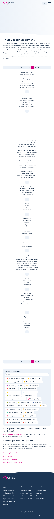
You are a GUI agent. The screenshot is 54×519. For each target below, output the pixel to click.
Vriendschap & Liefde (30, 423)
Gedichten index (8, 490)
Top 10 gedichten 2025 (26, 498)
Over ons (6, 505)
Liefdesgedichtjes (34, 399)
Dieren (20, 385)
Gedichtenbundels (41, 490)
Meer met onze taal (9, 502)
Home (5, 487)
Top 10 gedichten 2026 (26, 496)
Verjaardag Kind (12, 419)
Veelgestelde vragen (41, 493)
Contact (38, 496)
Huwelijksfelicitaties (13, 395)
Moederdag (10, 402)
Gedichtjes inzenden (25, 490)
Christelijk (10, 385)
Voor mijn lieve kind (13, 423)
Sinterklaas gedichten (30, 409)
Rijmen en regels (8, 496)
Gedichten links (40, 498)
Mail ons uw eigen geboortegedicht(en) (14, 434)
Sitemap (38, 515)
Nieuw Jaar (36, 402)
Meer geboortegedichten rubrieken (13, 462)
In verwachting (7, 456)
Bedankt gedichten (34, 378)
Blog (34, 515)
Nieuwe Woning (23, 402)
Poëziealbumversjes (13, 409)
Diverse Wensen (32, 385)
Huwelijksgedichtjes (29, 392)
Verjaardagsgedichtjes (28, 419)
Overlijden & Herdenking (14, 406)
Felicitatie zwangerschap (10, 459)
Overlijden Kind (31, 406)
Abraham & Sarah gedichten (15, 378)
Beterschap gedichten (13, 382)
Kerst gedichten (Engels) (28, 389)
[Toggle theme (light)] (44, 3)
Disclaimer (24, 515)
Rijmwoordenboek (9, 499)
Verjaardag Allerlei (29, 416)
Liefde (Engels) (11, 389)
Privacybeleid (17, 515)
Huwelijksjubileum (29, 395)
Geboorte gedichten (13, 392)
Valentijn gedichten (12, 416)
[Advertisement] (27, 19)
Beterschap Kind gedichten (32, 382)
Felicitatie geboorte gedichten (11, 453)
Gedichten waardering (26, 493)
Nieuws (30, 515)
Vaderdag (28, 412)
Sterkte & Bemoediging (14, 412)
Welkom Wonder (8, 493)
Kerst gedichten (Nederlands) (15, 399)
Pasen (42, 406)
